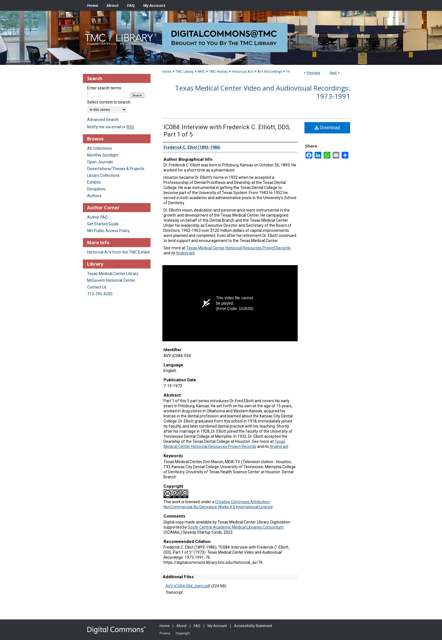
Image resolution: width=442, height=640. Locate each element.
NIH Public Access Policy (108, 230)
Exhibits (94, 182)
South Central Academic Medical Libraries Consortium (236, 527)
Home (167, 72)
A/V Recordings (269, 72)
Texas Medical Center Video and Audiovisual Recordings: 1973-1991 (262, 92)
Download (327, 127)
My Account (217, 626)
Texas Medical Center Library (112, 273)
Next (333, 73)
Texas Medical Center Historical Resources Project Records (238, 248)
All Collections (99, 148)
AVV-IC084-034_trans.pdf (187, 586)
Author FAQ (97, 217)
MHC (201, 72)
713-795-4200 (99, 294)
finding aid (185, 253)
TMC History (218, 72)
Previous (313, 73)
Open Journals (100, 162)
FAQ (197, 626)
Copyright (183, 633)
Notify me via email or (110, 127)
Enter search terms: (104, 88)
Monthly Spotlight (102, 155)
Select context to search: (109, 102)
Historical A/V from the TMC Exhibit (118, 252)
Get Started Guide (103, 224)
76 (288, 72)
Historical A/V (242, 72)
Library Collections (103, 175)
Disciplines (96, 189)
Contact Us (97, 287)
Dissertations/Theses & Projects (115, 168)
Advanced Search (103, 119)
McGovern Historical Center (111, 280)
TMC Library (185, 72)
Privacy (165, 633)
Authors (94, 195)
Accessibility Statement (253, 626)
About (181, 626)
